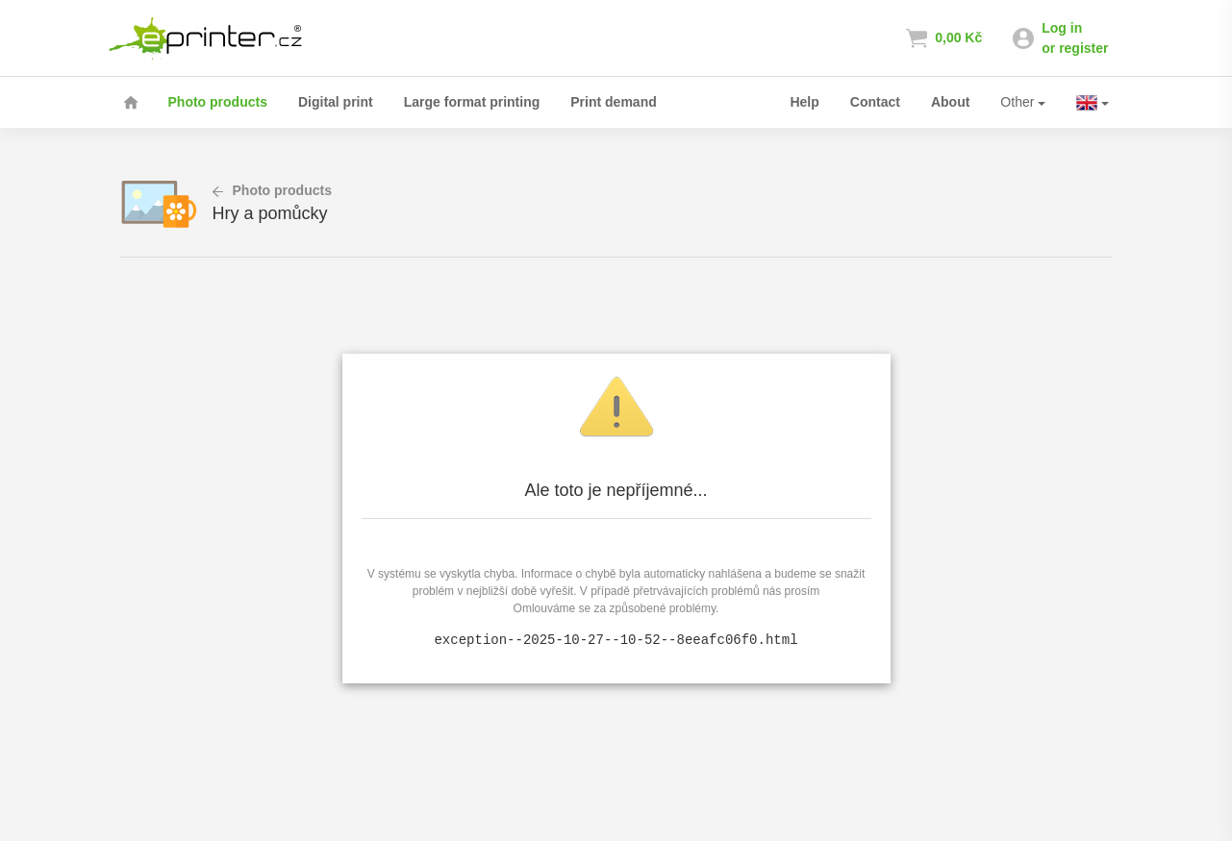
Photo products (217, 102)
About (950, 102)
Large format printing (472, 102)
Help (804, 102)
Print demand (613, 102)
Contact (875, 102)
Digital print (335, 102)
